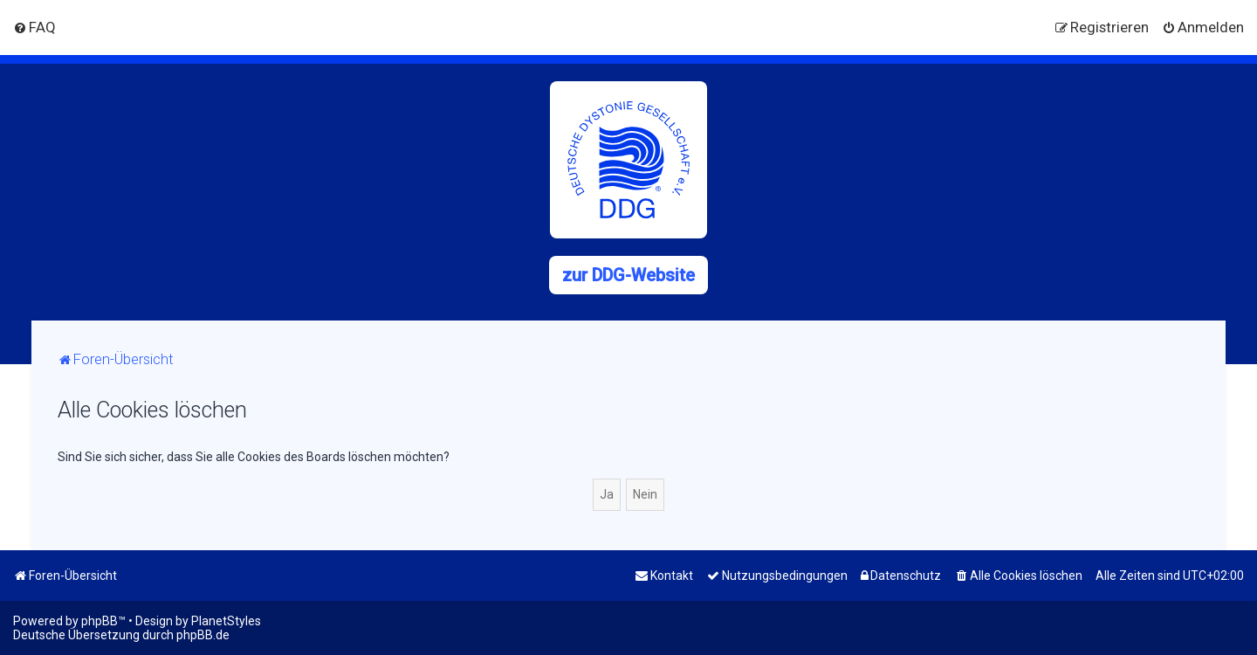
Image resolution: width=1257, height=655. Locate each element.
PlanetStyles (226, 621)
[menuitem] (34, 27)
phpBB (99, 621)
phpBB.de (203, 635)
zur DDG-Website (628, 275)
